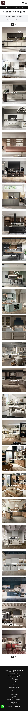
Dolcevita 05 (14, 616)
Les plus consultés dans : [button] (14, 20)
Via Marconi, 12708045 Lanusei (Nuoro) (14, 674)
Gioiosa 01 (14, 197)
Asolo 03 (14, 92)
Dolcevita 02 (14, 538)
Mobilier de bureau (14, 700)
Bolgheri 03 (14, 381)
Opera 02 (14, 171)
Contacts (14, 691)
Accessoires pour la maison (14, 699)
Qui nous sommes (14, 686)
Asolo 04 (14, 119)
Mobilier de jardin (14, 702)
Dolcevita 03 (14, 564)
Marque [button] (8, 16)
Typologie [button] (19, 16)
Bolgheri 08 (14, 512)
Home (6, 7)
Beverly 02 (14, 250)
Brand (14, 690)
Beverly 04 (14, 302)
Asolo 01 (14, 40)
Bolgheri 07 (14, 485)
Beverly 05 (14, 328)
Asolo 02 (14, 66)
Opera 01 (14, 145)
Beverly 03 (14, 276)
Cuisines (11, 7)
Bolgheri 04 (14, 407)
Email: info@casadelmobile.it (14, 678)
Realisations (14, 689)
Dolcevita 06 (14, 642)
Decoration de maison (14, 697)
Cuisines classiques (18, 7)
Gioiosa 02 (14, 223)
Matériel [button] (13, 16)
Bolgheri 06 (14, 459)
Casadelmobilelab (14, 687)
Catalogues (14, 703)
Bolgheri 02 (14, 354)
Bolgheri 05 (14, 433)
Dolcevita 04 (14, 590)
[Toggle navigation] (26, 3)
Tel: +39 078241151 (14, 676)
